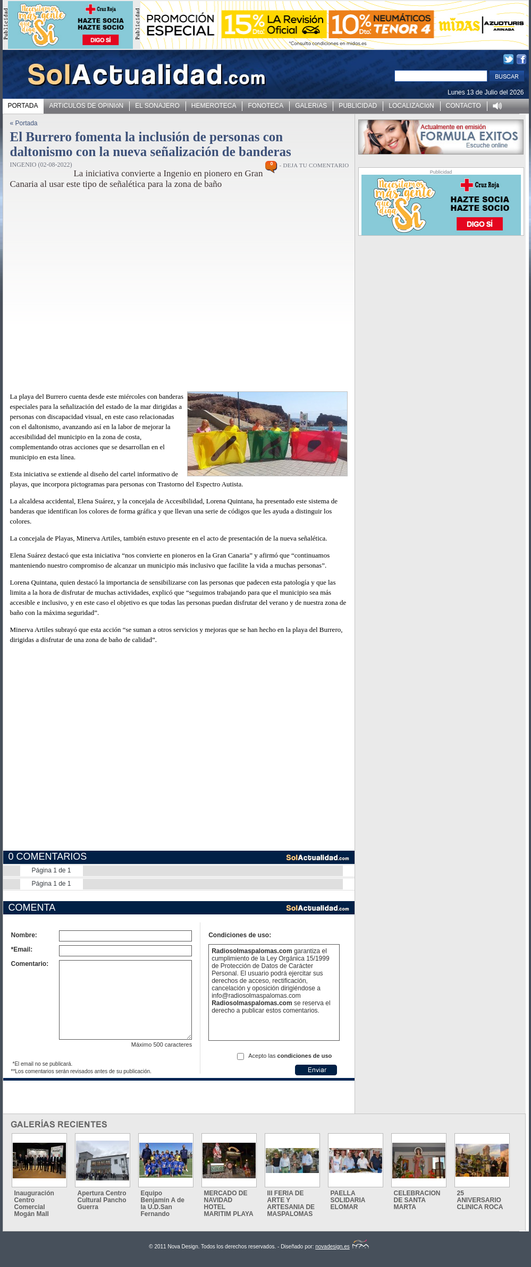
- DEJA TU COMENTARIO (314, 165)
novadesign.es (342, 1246)
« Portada (24, 123)
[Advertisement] (168, 291)
